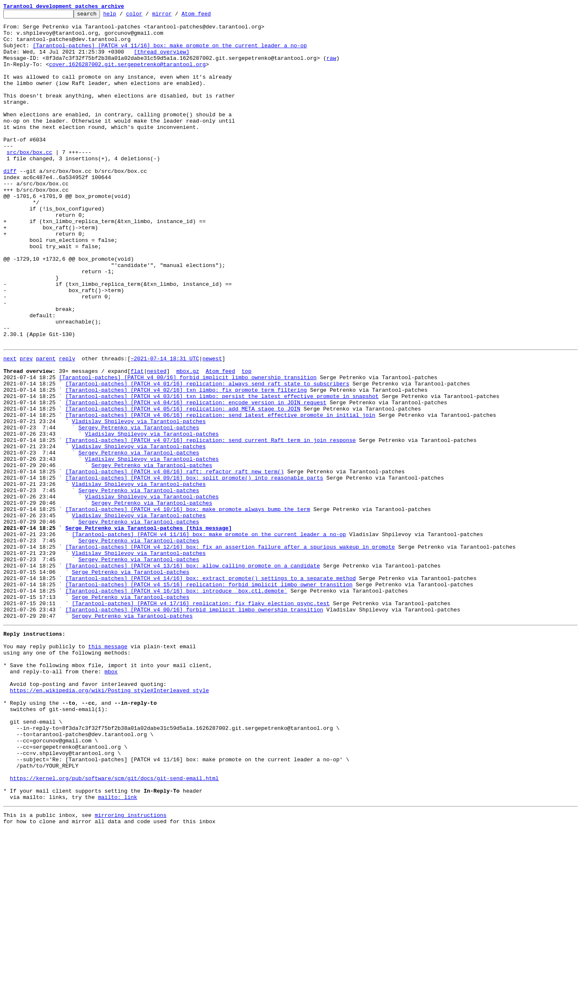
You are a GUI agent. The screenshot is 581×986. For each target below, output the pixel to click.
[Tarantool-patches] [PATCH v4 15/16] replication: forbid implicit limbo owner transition (208, 697)
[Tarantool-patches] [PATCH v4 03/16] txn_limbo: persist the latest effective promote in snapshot (222, 471)
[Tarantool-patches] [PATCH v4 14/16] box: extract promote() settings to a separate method (210, 689)
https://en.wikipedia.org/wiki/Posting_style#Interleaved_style (109, 822)
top (246, 441)
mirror (175, 16)
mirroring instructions (130, 969)
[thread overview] (161, 60)
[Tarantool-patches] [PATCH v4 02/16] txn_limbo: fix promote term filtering (186, 463)
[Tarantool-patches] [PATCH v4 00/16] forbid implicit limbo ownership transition (188, 448)
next (9, 426)
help (122, 16)
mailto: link (117, 950)
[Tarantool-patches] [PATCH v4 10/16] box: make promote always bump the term (187, 607)
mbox (111, 799)
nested (156, 441)
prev (26, 426)
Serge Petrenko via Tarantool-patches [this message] (148, 629)
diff (9, 203)
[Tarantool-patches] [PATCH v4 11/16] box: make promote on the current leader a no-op (170, 52)
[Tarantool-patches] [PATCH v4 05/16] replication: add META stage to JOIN (182, 486)
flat (137, 441)
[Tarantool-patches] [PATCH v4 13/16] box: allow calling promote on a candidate (192, 674)
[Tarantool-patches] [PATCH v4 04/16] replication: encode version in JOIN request (195, 479)
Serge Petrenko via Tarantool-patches (130, 682)
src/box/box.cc (29, 181)
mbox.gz (187, 441)
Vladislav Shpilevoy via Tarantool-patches (139, 501)
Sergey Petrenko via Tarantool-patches (138, 509)
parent (46, 426)
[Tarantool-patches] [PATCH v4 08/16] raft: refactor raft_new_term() (174, 561)
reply (67, 426)
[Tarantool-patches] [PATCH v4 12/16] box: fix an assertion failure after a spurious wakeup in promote (230, 652)
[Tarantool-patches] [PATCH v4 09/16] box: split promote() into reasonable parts (194, 569)
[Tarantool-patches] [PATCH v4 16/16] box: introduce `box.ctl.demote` (176, 705)
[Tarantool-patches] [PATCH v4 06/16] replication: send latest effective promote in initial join (220, 494)
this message (108, 769)
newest (212, 426)
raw (331, 68)
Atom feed (209, 16)
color (147, 16)
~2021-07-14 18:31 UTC (165, 426)
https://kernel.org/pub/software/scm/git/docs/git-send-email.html (114, 927)
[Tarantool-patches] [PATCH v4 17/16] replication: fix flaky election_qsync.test (201, 720)
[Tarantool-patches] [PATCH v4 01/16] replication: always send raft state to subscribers (207, 456)
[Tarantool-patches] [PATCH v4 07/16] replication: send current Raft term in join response (210, 524)
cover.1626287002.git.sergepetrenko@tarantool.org (127, 75)
